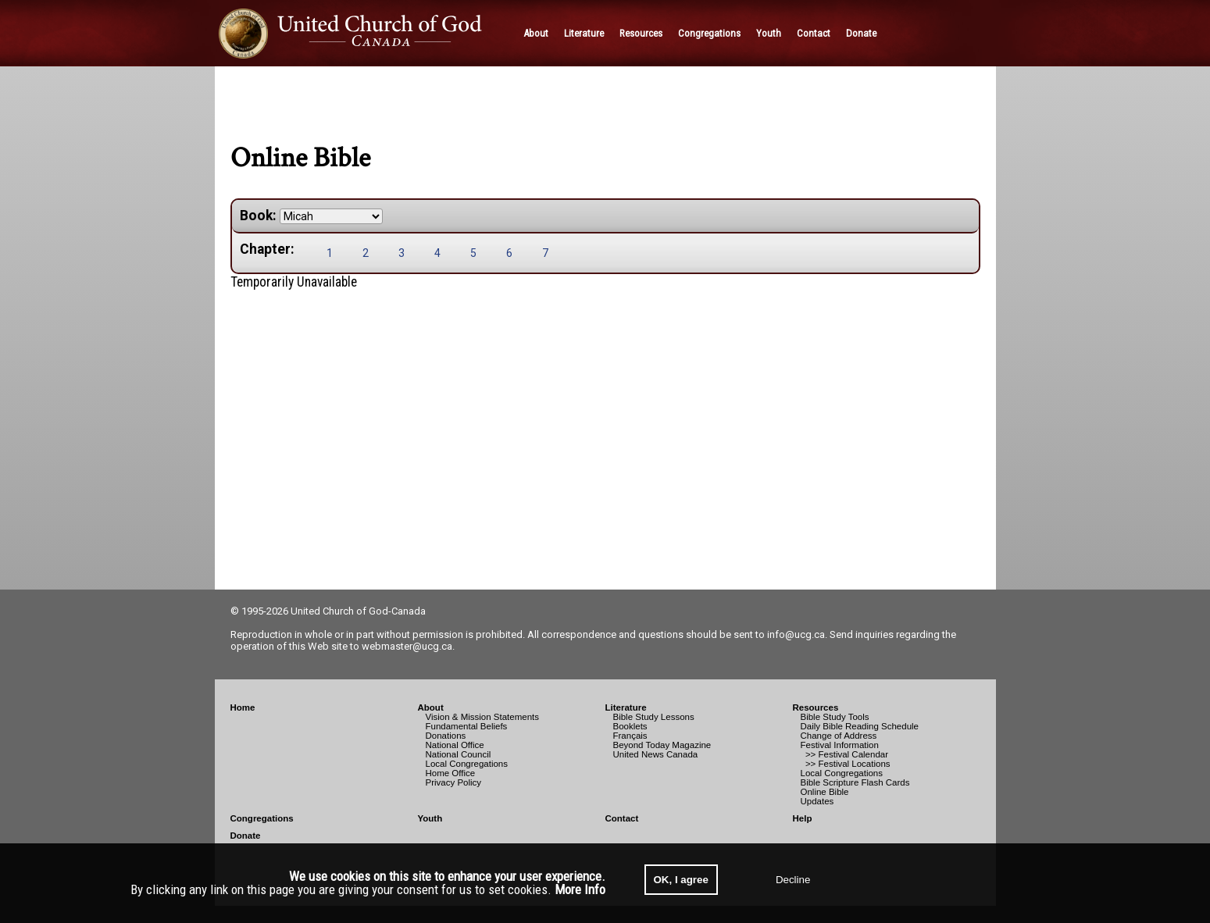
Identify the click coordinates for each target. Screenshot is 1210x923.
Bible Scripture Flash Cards (855, 782)
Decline (793, 880)
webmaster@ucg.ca (407, 646)
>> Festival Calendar (845, 754)
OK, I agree (681, 880)
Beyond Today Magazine (662, 745)
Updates (817, 801)
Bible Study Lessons (653, 717)
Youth (430, 818)
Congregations (262, 818)
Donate (245, 835)
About (431, 707)
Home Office (451, 773)
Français (630, 735)
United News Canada (655, 754)
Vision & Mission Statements (483, 717)
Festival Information (840, 745)
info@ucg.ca (796, 634)
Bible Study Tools (835, 717)
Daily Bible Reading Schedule (860, 726)
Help (802, 818)
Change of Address (839, 735)
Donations (446, 735)
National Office (455, 745)
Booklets (630, 726)
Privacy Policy (454, 782)
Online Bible (825, 791)
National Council (458, 754)
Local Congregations (467, 763)
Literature (626, 707)
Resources (816, 707)
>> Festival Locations (846, 763)
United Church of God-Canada (358, 611)
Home (242, 707)
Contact (622, 818)
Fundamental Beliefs (467, 726)
